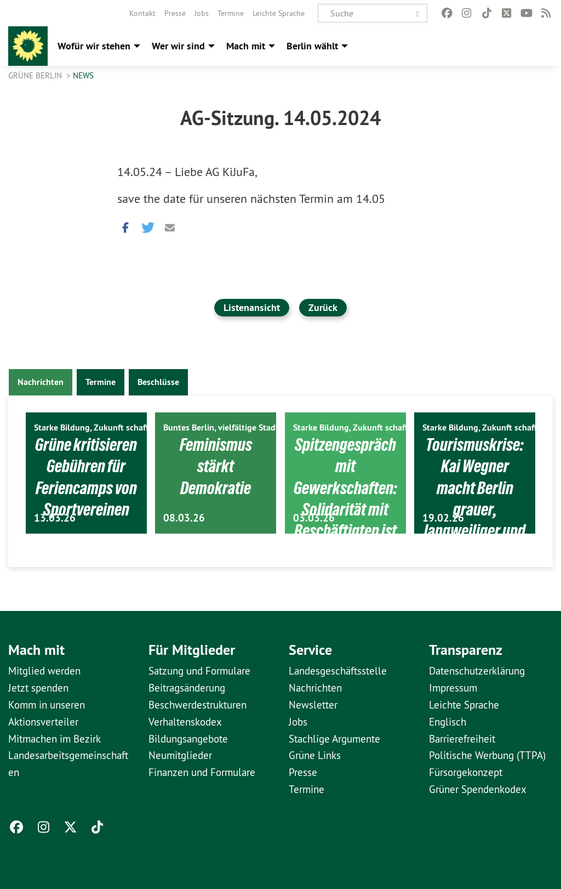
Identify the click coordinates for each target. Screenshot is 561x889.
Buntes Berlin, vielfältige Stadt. (222, 427)
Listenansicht (252, 307)
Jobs (201, 13)
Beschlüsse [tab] (158, 382)
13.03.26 (55, 518)
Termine (230, 13)
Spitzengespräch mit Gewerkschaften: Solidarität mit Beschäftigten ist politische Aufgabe (345, 520)
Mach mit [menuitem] (245, 45)
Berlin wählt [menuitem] (312, 45)
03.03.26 (314, 518)
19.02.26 (443, 518)
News (83, 75)
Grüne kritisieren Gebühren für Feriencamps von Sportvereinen (86, 498)
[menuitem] (142, 13)
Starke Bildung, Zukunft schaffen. (97, 427)
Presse (175, 13)
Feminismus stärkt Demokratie (216, 466)
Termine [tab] (100, 382)
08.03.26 (184, 518)
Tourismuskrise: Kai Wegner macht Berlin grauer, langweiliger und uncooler (474, 498)
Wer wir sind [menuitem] (178, 45)
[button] (125, 225)
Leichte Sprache (279, 13)
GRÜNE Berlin (36, 75)
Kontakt (142, 13)
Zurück (322, 307)
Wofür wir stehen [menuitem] (94, 45)
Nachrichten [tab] (41, 382)
